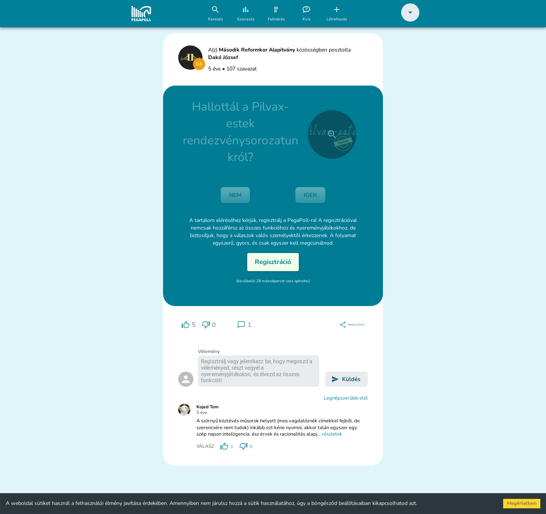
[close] (332, 134)
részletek (332, 434)
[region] (188, 324)
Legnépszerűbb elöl (346, 398)
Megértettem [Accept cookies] (522, 503)
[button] (410, 19)
